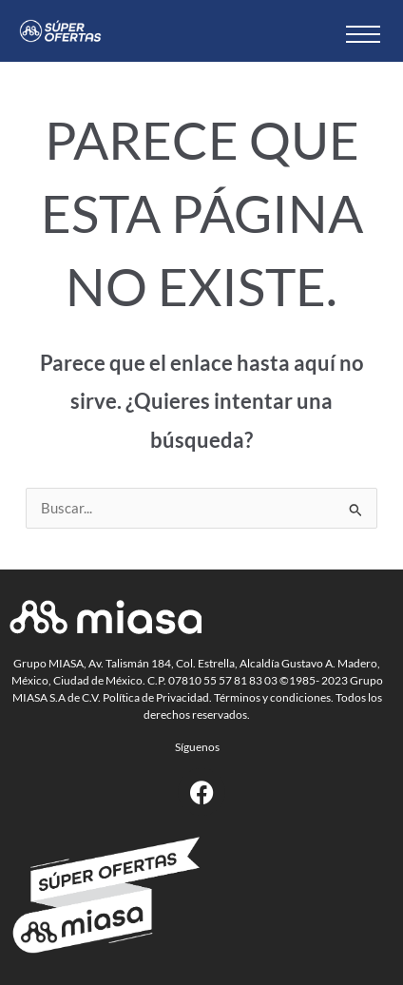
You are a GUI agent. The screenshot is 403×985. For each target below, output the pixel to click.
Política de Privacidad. (157, 697)
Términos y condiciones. (274, 697)
